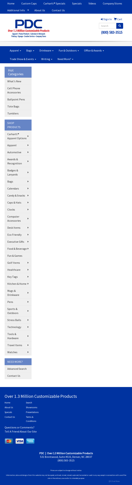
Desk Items (13, 227)
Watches (12, 352)
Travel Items (14, 345)
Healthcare (13, 269)
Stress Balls (14, 320)
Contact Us (58, 10)
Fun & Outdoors (69, 50)
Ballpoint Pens (16, 99)
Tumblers (13, 113)
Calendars (13, 188)
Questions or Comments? (19, 427)
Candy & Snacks (16, 195)
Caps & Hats (14, 202)
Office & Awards (94, 50)
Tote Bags (13, 106)
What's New (14, 81)
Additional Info (16, 10)
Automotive (14, 152)
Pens (10, 302)
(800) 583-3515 (111, 32)
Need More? (65, 59)
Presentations (32, 412)
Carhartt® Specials (54, 3)
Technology (14, 327)
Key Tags (12, 276)
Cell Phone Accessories (14, 90)
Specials (77, 3)
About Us (39, 10)
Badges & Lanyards (12, 172)
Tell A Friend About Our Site (21, 431)
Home (10, 3)
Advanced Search (17, 368)
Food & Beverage (17, 248)
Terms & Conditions (31, 419)
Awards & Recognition (14, 161)
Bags (30, 50)
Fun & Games (14, 255)
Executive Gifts (15, 241)
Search (29, 402)
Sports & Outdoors (12, 311)
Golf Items (13, 262)
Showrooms (31, 407)
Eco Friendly (14, 234)
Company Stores (112, 3)
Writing (46, 59)
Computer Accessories (14, 218)
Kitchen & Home (16, 283)
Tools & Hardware (13, 336)
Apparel (15, 50)
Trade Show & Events (23, 59)
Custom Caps (29, 3)
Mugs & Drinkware (13, 293)
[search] (119, 26)
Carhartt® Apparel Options (17, 136)
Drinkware (46, 50)
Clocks (11, 209)
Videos (92, 3)
